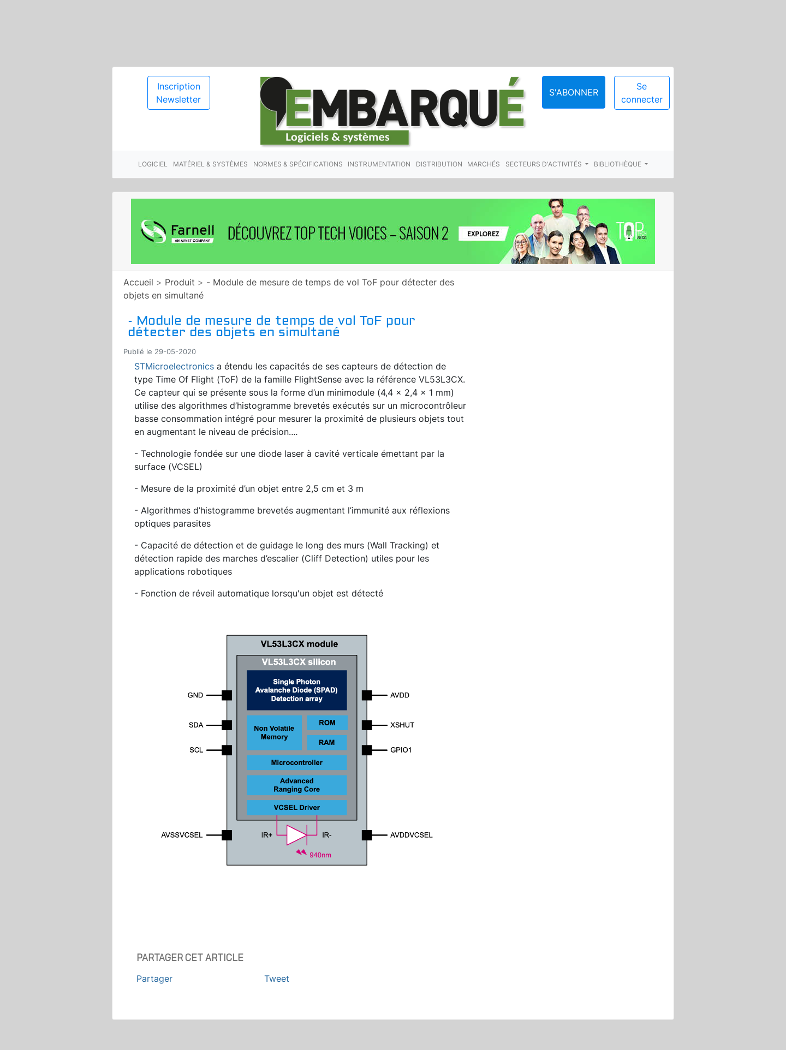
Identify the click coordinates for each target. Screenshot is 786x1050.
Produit (180, 282)
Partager (154, 978)
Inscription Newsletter (178, 93)
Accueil (138, 282)
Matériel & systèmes (210, 164)
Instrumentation (379, 164)
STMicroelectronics (174, 366)
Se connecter (642, 93)
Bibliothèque (618, 164)
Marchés (483, 164)
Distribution (439, 164)
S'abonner (573, 92)
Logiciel (153, 164)
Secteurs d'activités (544, 164)
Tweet (276, 978)
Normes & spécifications (298, 164)
